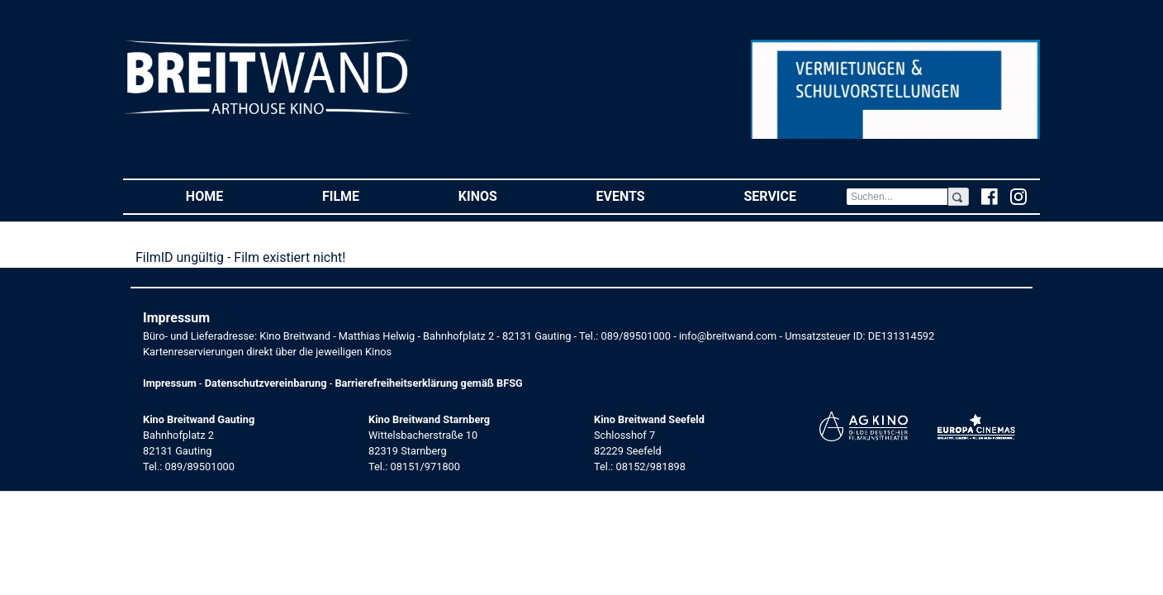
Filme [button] (365, 195)
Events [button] (645, 195)
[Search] (897, 197)
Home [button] (229, 195)
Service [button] (794, 195)
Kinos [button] (502, 195)
